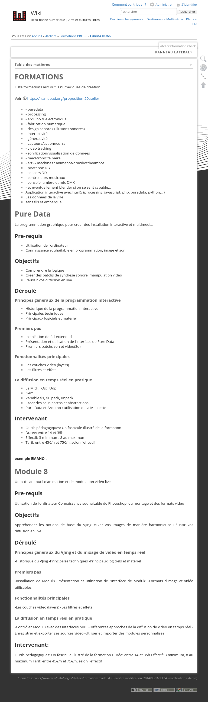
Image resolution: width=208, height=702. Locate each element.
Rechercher (186, 11)
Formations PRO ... (73, 36)
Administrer (164, 4)
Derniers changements (126, 19)
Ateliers (50, 36)
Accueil (37, 36)
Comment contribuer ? (129, 4)
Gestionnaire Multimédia (165, 19)
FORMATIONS (100, 36)
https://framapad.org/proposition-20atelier (63, 98)
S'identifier (189, 4)
